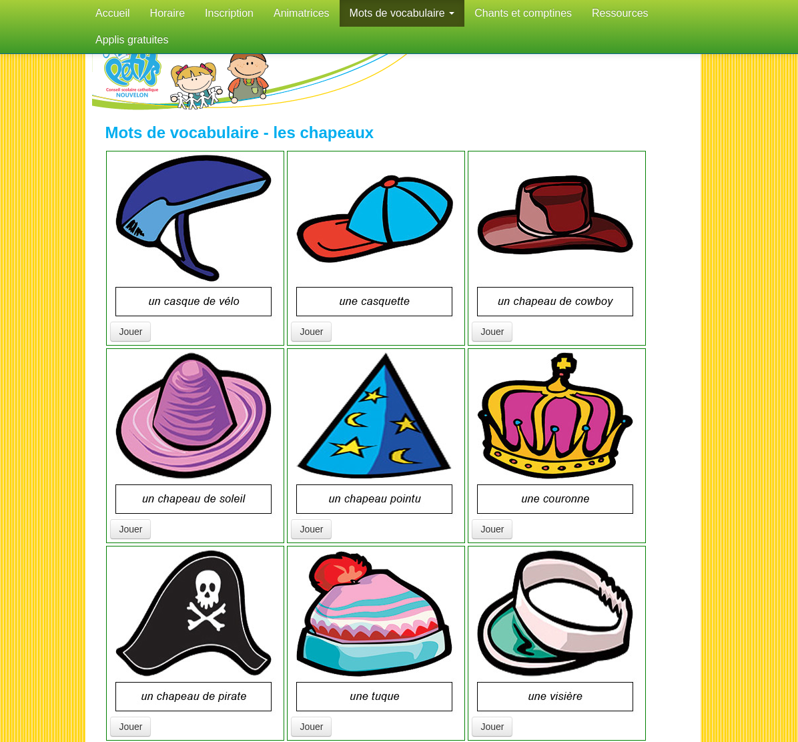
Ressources (620, 13)
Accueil (112, 13)
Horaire (167, 13)
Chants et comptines (523, 13)
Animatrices (302, 13)
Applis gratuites (131, 39)
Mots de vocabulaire (402, 13)
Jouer (130, 331)
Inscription (229, 13)
